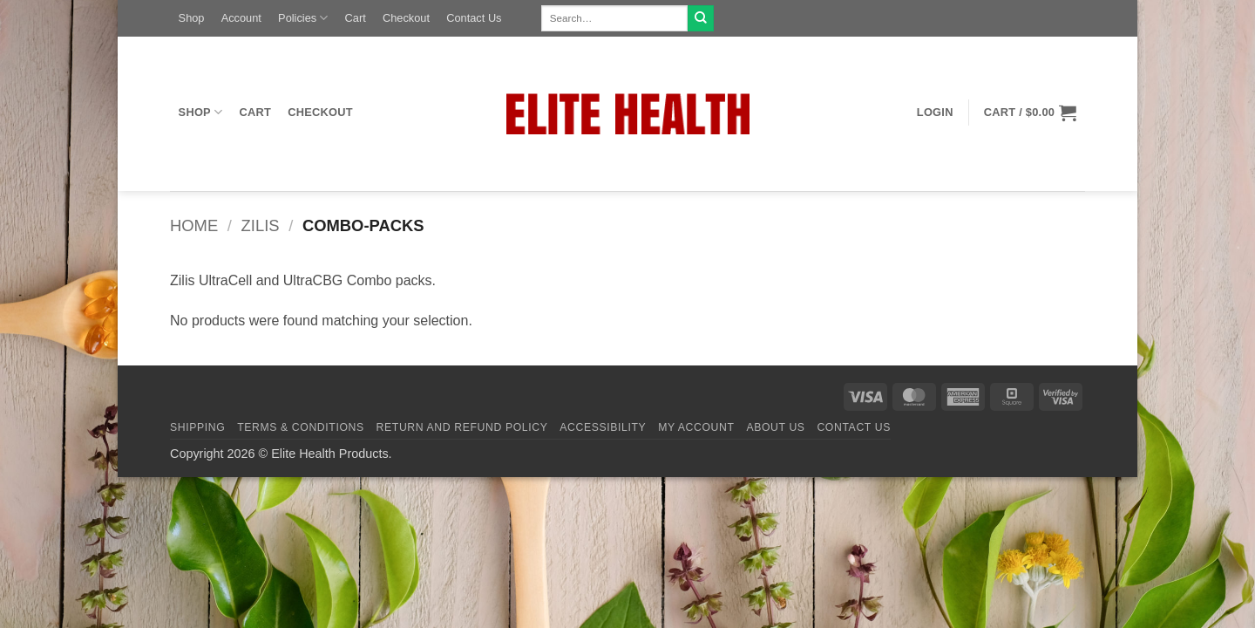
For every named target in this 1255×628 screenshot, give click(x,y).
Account (241, 17)
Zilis (260, 225)
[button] (934, 112)
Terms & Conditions (300, 427)
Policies (303, 18)
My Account (696, 427)
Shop (192, 17)
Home (194, 225)
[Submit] (701, 18)
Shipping (197, 427)
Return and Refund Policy (462, 427)
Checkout (406, 17)
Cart (355, 17)
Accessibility (603, 427)
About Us (775, 427)
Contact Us (473, 17)
